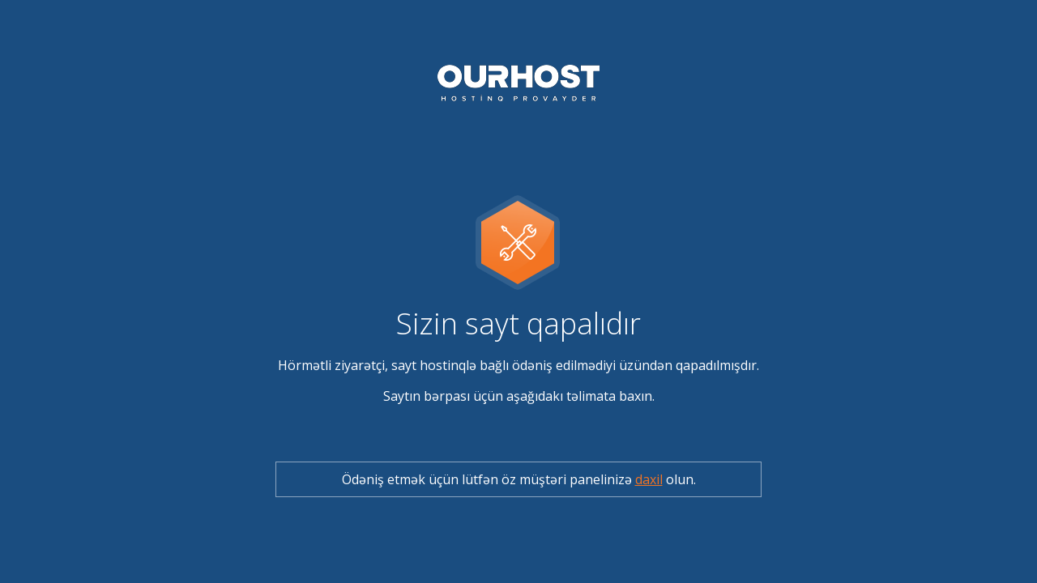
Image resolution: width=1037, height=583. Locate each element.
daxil (649, 479)
